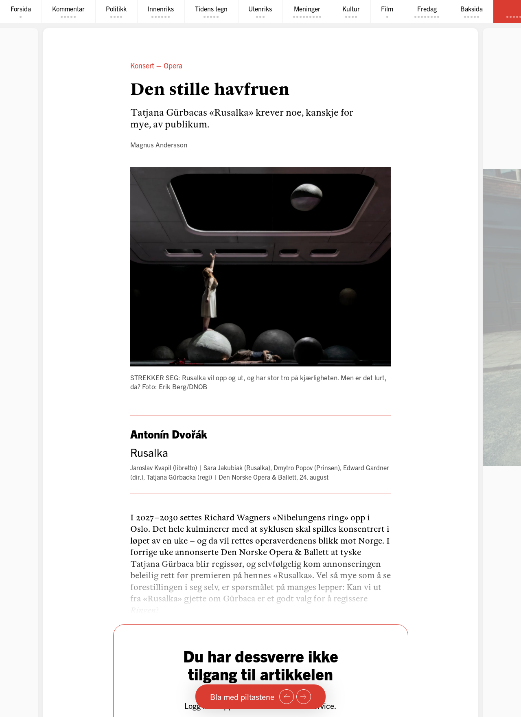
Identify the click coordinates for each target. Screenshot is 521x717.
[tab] (21, 11)
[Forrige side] (286, 696)
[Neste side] (303, 696)
